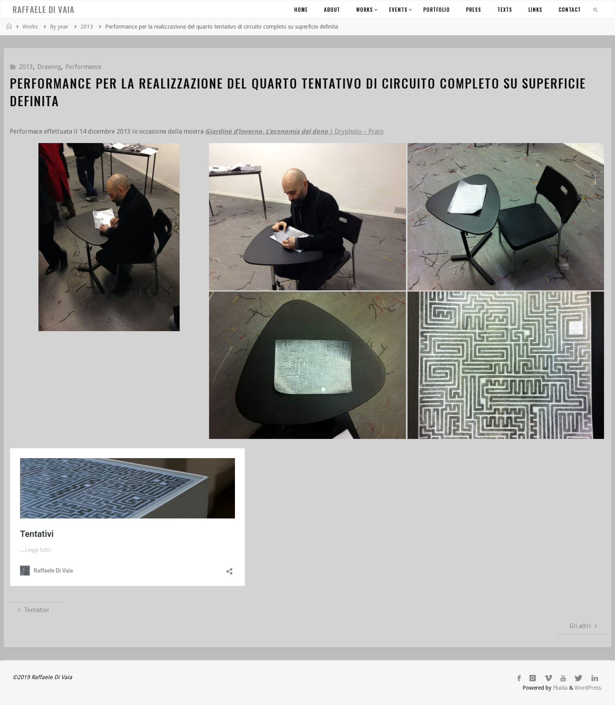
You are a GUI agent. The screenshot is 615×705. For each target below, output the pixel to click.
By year (59, 27)
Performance (84, 67)
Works (30, 27)
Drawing (49, 67)
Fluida (559, 688)
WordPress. (588, 688)
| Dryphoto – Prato (294, 131)
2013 (86, 27)
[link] (595, 9)
